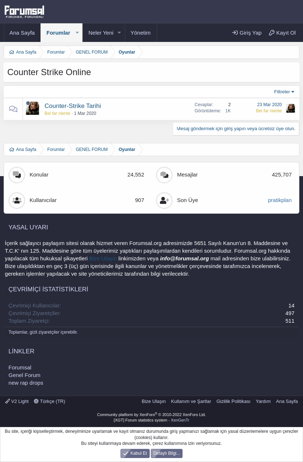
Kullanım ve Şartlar (191, 401)
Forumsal (19, 367)
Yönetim (141, 33)
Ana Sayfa (22, 33)
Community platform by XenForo (151, 414)
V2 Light (16, 401)
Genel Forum (24, 375)
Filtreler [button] (282, 91)
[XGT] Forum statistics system (151, 420)
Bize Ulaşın (103, 258)
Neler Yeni (100, 33)
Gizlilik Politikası (233, 401)
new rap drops (25, 383)
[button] (77, 32)
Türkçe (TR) (49, 401)
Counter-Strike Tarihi (73, 105)
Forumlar (58, 33)
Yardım (263, 401)
